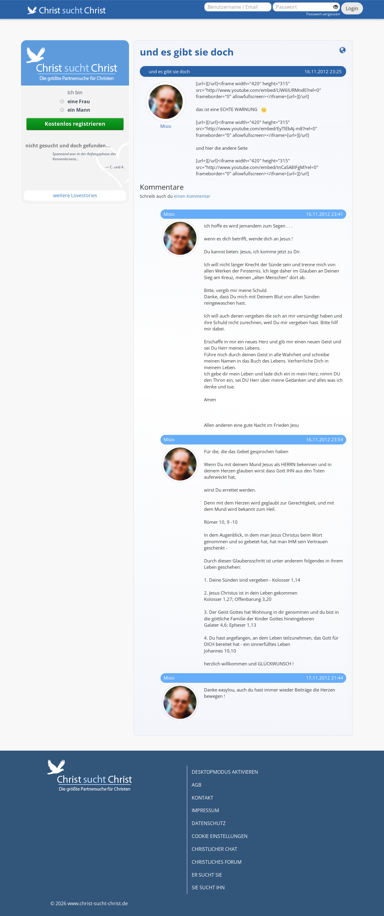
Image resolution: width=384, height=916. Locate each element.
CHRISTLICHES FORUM (217, 862)
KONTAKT (202, 797)
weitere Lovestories (75, 195)
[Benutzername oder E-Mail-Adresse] (238, 6)
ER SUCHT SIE (207, 875)
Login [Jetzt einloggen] (352, 8)
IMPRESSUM (205, 810)
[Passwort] (306, 6)
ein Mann (79, 110)
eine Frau (79, 101)
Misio (165, 126)
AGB (196, 785)
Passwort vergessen (323, 14)
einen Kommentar (192, 196)
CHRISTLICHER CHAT (214, 849)
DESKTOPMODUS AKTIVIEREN (225, 772)
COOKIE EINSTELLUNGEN (220, 836)
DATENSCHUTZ (209, 823)
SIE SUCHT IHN (208, 887)
